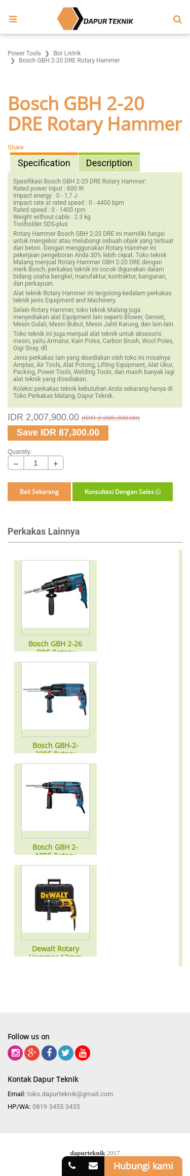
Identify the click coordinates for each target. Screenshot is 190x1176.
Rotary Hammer (123, 181)
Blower (133, 317)
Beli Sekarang (39, 491)
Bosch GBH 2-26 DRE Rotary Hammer (55, 648)
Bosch (52, 181)
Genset (154, 317)
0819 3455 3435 (56, 1106)
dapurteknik (87, 1153)
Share (16, 147)
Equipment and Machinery (80, 300)
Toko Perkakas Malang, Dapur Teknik (62, 395)
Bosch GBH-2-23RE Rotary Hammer (55, 750)
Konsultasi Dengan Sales (123, 491)
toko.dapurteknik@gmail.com (70, 1094)
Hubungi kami (143, 1166)
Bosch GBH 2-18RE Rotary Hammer (55, 851)
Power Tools (54, 372)
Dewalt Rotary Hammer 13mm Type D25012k (55, 953)
